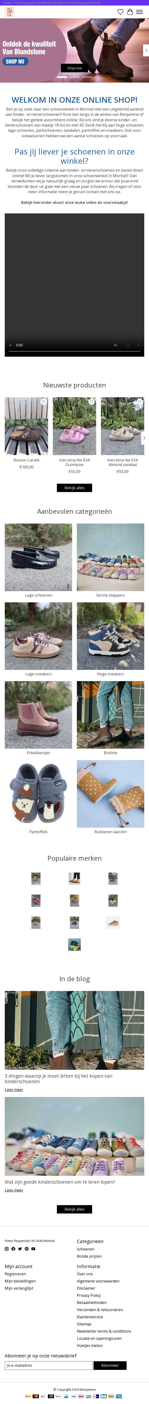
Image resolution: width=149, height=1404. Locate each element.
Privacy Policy (89, 1295)
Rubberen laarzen (110, 831)
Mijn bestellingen (20, 1281)
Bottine (110, 752)
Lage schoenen (38, 595)
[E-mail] (49, 1365)
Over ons (85, 1274)
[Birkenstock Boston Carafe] (26, 426)
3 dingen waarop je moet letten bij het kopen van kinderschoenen (58, 1079)
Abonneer (110, 1365)
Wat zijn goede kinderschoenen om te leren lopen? (60, 1182)
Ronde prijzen (89, 1256)
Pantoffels (38, 831)
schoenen (85, 1249)
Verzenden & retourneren (100, 1309)
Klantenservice (90, 1316)
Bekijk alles (74, 487)
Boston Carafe (27, 460)
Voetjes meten (90, 1345)
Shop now (74, 68)
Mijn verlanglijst (19, 1288)
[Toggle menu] (139, 12)
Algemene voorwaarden (98, 1281)
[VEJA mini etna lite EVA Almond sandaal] (122, 426)
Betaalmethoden (92, 1302)
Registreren (15, 1274)
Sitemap (84, 1324)
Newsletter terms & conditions (104, 1331)
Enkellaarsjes (38, 752)
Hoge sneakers (110, 674)
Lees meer (14, 1089)
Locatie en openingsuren (99, 1338)
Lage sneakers (38, 674)
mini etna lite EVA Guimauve (74, 462)
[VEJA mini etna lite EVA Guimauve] (74, 426)
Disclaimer (86, 1288)
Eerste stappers (110, 595)
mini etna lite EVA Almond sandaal (122, 462)
